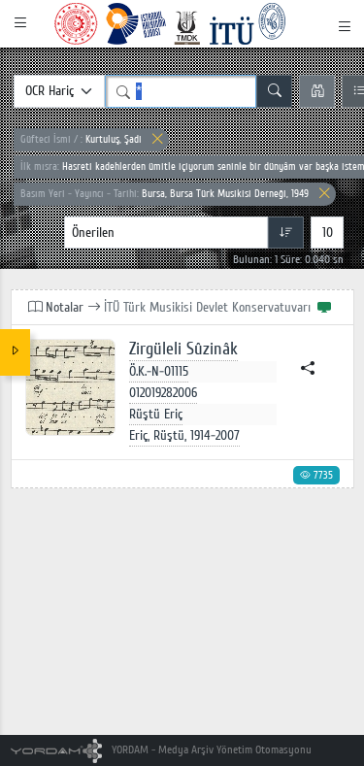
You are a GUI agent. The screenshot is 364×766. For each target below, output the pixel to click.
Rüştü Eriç (155, 414)
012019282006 (163, 392)
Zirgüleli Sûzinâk (183, 349)
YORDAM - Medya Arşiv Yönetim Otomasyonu (162, 750)
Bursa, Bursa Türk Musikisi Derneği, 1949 (164, 193)
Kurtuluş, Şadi (81, 139)
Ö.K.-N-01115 (158, 371)
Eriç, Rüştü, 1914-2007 (184, 435)
